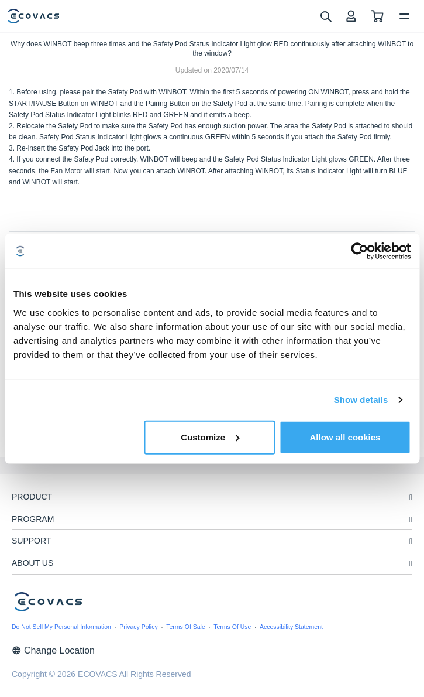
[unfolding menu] (411, 497)
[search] (325, 16)
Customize (210, 437)
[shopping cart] (377, 16)
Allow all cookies (345, 437)
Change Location (53, 650)
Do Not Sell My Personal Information (61, 626)
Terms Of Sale (185, 626)
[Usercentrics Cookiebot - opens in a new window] (359, 251)
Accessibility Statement (291, 626)
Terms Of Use (232, 626)
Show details (361, 400)
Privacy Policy (138, 626)
